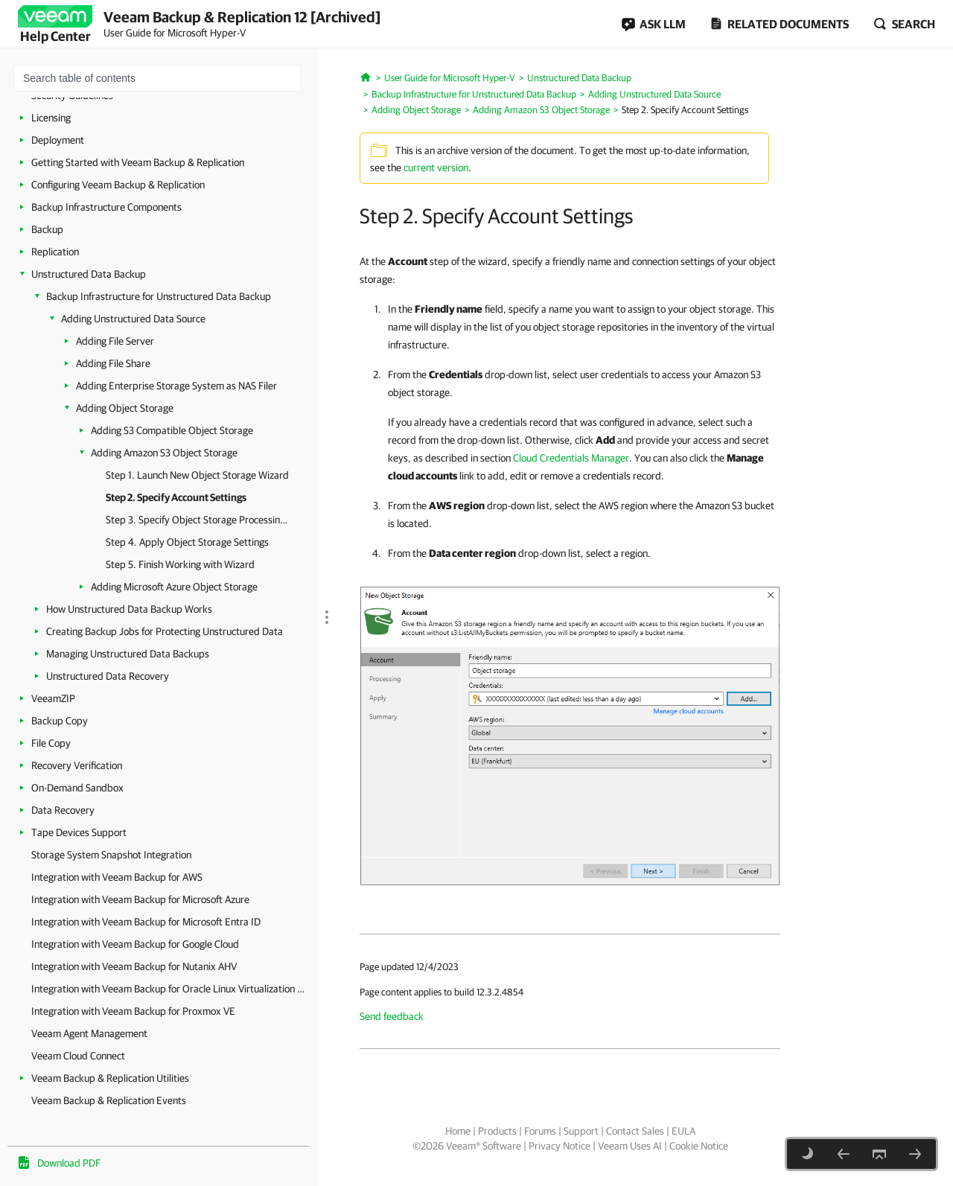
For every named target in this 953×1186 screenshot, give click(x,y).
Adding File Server (115, 341)
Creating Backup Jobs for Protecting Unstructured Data (164, 631)
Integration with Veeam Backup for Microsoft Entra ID (146, 922)
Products (497, 1131)
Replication (55, 252)
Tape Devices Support (79, 832)
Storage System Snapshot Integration (111, 855)
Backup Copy (59, 721)
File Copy (51, 743)
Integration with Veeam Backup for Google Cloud (135, 944)
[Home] (366, 76)
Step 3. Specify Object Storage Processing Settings (199, 520)
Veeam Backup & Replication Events (108, 1100)
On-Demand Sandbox (77, 788)
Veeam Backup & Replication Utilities (110, 1078)
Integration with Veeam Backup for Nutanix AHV (134, 966)
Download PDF (69, 1163)
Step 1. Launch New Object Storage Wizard (197, 475)
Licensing (51, 118)
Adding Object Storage (124, 408)
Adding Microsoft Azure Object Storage (174, 587)
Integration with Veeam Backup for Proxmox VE (133, 1011)
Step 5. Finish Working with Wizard (180, 564)
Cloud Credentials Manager (571, 458)
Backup (47, 229)
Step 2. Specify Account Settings (176, 497)
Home (458, 1131)
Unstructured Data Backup (88, 274)
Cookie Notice (698, 1146)
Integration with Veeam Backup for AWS (117, 877)
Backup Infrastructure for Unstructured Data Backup (158, 296)
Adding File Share (113, 363)
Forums (540, 1131)
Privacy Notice (559, 1146)
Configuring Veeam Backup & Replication (118, 185)
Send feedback (392, 1016)
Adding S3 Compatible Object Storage (172, 430)
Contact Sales (635, 1131)
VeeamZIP (53, 698)
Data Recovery (63, 810)
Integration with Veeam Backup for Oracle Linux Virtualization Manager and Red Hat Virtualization (170, 989)
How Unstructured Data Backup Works (129, 609)
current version (436, 167)
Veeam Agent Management (89, 1033)
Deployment (57, 140)
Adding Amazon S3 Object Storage (164, 453)
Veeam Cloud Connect (78, 1056)
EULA (683, 1131)
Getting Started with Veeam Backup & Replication (137, 162)
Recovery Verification (76, 765)
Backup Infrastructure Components (106, 207)
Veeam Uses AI (630, 1146)
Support (581, 1131)
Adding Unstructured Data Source (133, 319)
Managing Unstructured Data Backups (127, 654)
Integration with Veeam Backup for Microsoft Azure (140, 899)
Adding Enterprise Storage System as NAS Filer (176, 386)
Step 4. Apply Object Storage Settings (187, 542)
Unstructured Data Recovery (107, 676)
